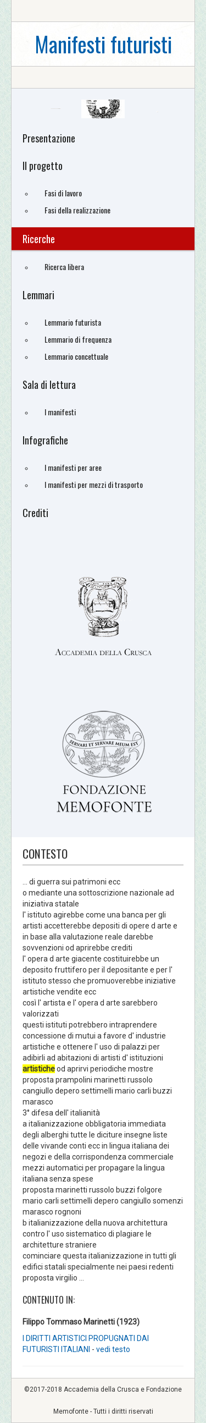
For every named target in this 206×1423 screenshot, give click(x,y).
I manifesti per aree (73, 467)
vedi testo (113, 1349)
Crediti (35, 513)
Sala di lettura (49, 384)
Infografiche (45, 440)
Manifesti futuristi (103, 43)
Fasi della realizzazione (77, 210)
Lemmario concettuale (76, 356)
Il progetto (43, 165)
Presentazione (49, 138)
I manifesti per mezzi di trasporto (93, 484)
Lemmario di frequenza (78, 339)
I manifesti (60, 411)
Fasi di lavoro (63, 193)
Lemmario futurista (72, 322)
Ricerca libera (64, 266)
